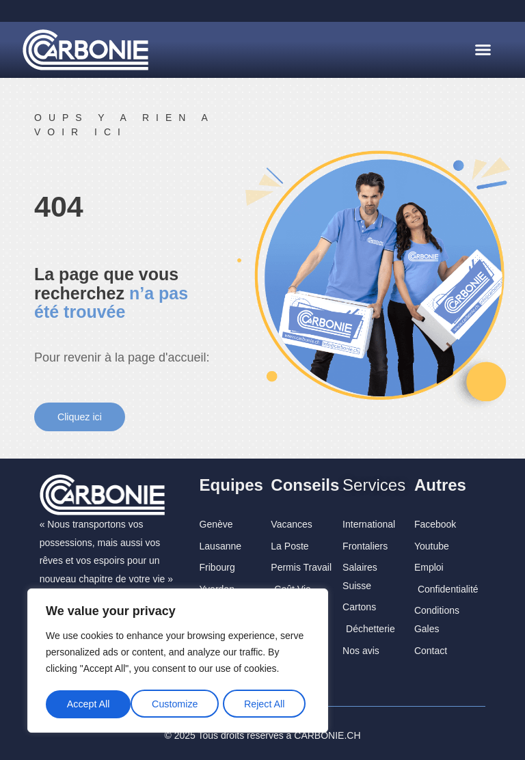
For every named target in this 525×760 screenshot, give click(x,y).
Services (373, 482)
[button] (483, 50)
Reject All (179, 706)
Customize (89, 706)
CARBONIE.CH (327, 732)
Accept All (267, 706)
